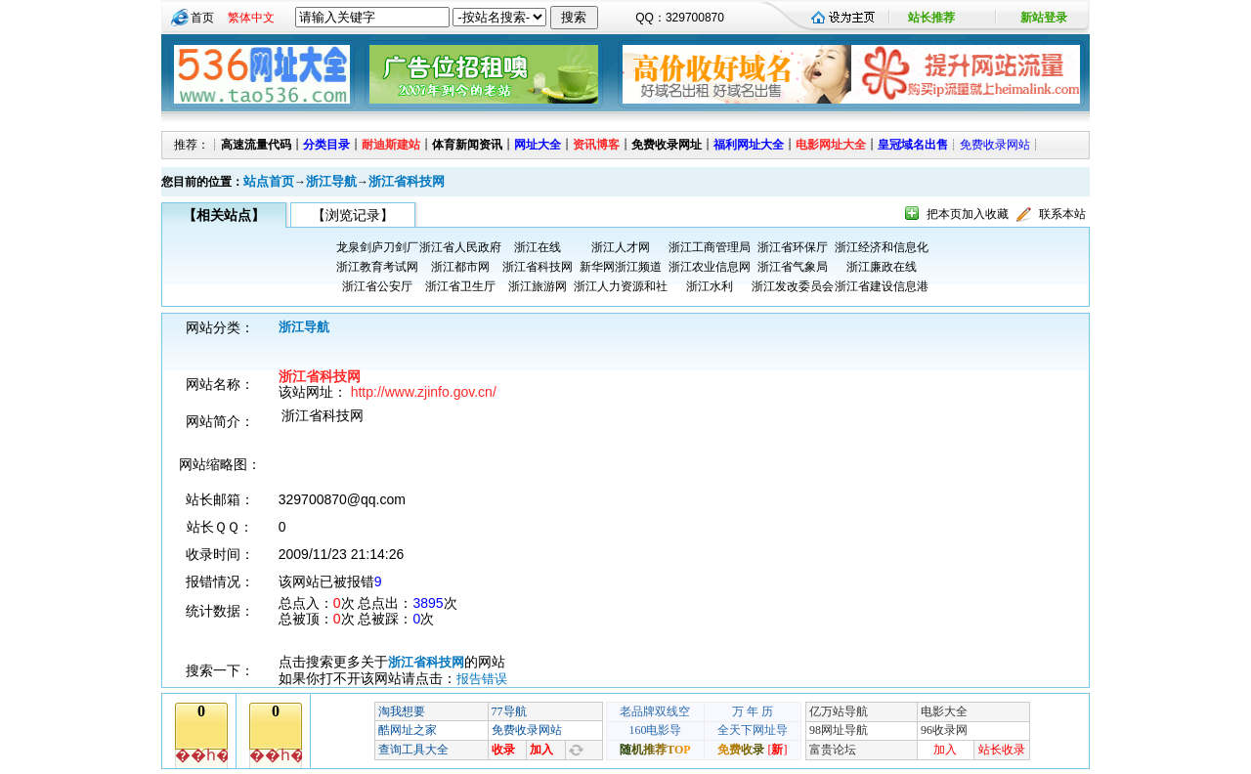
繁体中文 (251, 17)
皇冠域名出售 (913, 144)
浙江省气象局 (792, 267)
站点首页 (268, 181)
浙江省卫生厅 (460, 286)
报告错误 (481, 678)
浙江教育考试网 (377, 267)
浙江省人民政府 (460, 247)
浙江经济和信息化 (881, 247)
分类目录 (326, 144)
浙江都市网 (460, 267)
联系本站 (1062, 214)
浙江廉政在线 (881, 267)
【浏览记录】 (353, 215)
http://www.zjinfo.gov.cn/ (423, 392)
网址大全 (537, 144)
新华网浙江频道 (621, 267)
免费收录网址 (666, 144)
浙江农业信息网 (710, 267)
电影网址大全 (831, 144)
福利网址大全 (748, 144)
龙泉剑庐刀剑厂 (377, 247)
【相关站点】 (224, 215)
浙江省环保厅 (792, 247)
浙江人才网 (620, 247)
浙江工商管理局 (710, 247)
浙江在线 (537, 247)
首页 (202, 17)
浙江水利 (709, 286)
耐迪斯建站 (391, 144)
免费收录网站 (995, 144)
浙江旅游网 (537, 286)
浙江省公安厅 (377, 286)
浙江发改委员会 (793, 286)
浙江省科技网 (406, 181)
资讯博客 (596, 144)
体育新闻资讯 (467, 144)
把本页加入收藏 (968, 214)
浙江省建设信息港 (881, 286)
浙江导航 (331, 181)
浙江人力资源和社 (621, 286)
